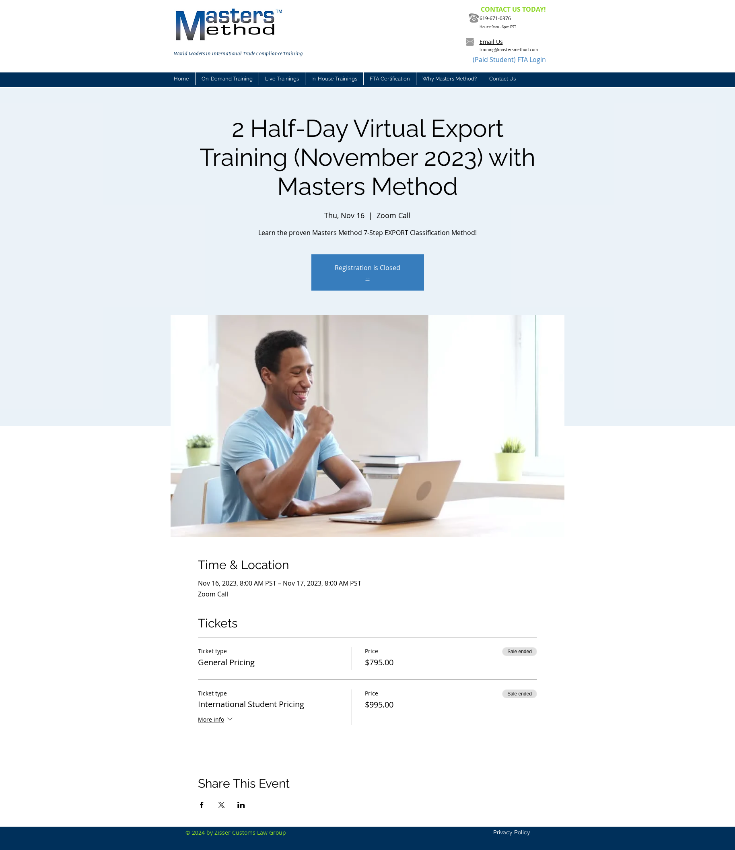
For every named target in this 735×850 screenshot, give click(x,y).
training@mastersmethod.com (509, 49)
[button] (282, 78)
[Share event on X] (221, 805)
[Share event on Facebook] (202, 805)
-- (368, 277)
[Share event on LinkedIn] (241, 805)
